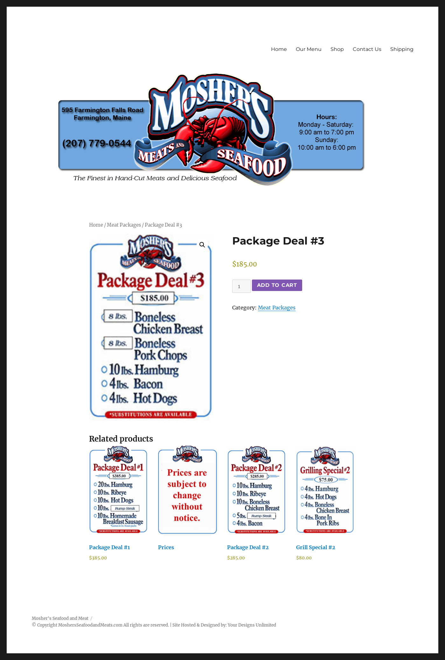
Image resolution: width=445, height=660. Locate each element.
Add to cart (277, 285)
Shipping (402, 49)
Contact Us (367, 49)
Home (279, 49)
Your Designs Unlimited (252, 625)
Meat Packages (124, 225)
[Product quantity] (241, 286)
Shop (337, 49)
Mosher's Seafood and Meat (60, 618)
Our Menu (309, 49)
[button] (202, 245)
